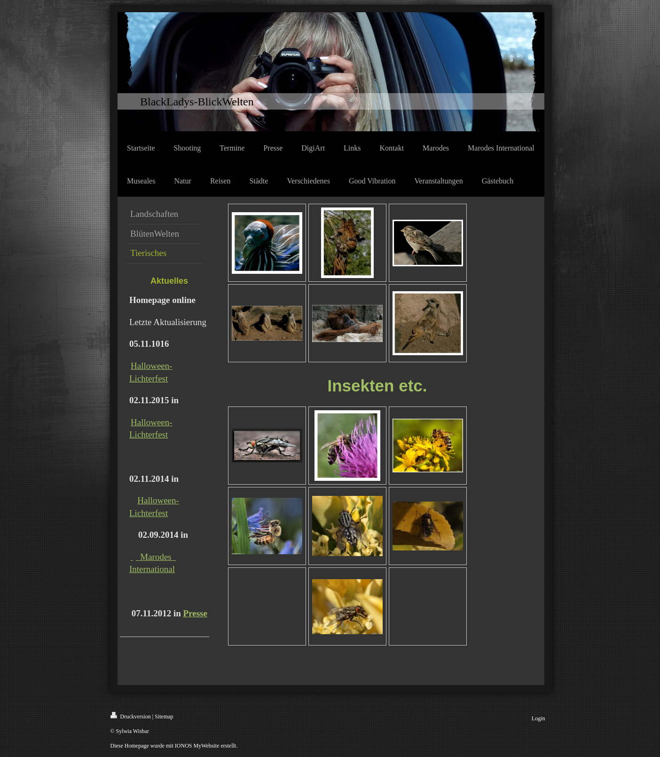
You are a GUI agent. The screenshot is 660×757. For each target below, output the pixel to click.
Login (538, 718)
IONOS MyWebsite (197, 745)
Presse (195, 613)
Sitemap (164, 716)
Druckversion (130, 716)
